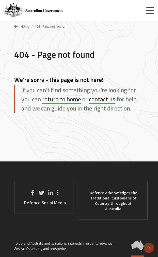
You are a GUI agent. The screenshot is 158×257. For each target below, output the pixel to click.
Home (21, 26)
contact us (102, 99)
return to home (61, 99)
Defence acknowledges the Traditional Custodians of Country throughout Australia (113, 200)
